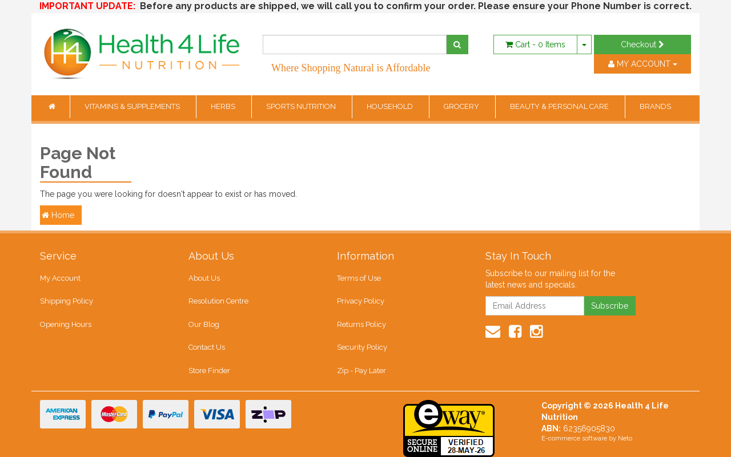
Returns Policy (361, 324)
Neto (625, 438)
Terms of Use (359, 278)
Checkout (642, 44)
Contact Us (206, 347)
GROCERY (462, 106)
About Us (204, 278)
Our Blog (203, 324)
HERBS (224, 106)
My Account (60, 278)
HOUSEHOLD (391, 106)
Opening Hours (65, 324)
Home (58, 215)
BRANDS (655, 106)
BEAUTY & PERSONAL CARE (560, 106)
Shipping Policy (66, 301)
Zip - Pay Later (361, 370)
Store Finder (209, 370)
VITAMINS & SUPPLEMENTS (133, 106)
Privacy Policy (360, 301)
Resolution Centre (218, 301)
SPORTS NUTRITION (302, 106)
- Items (535, 44)
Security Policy (362, 347)
